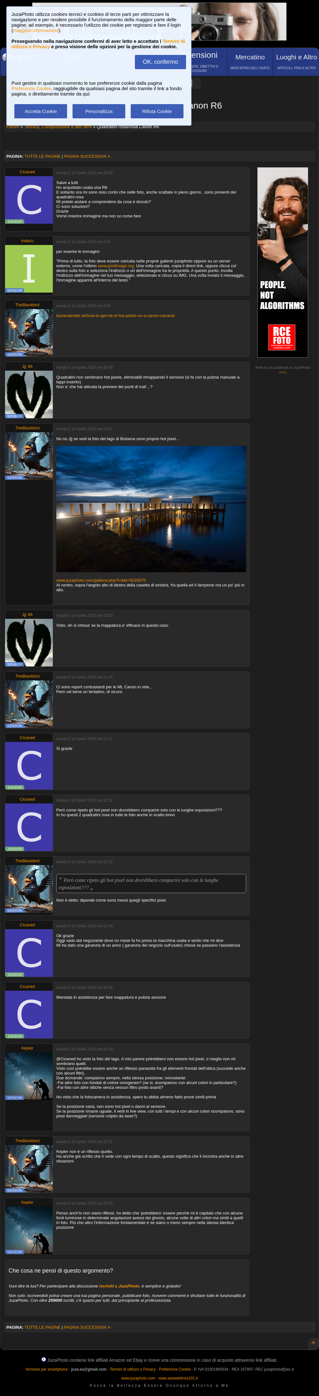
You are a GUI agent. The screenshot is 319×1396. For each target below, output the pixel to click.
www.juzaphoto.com (138, 1378)
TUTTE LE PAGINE (42, 156)
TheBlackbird (27, 304)
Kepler (27, 1048)
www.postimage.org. (116, 265)
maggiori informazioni (36, 30)
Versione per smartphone (46, 1369)
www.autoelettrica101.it (178, 1378)
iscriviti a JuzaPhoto (119, 1286)
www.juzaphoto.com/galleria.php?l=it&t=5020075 (101, 580)
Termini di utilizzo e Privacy (133, 1369)
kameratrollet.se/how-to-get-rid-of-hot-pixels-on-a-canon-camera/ (115, 315)
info (283, 372)
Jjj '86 (27, 366)
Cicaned (27, 171)
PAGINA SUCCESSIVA (87, 156)
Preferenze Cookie (31, 88)
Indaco (27, 240)
